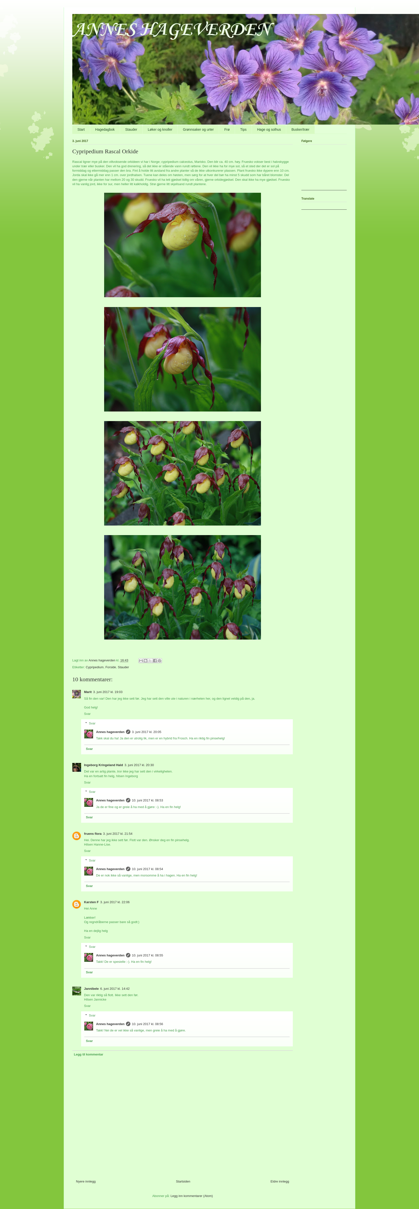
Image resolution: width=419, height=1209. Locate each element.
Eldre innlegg (280, 1181)
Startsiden (183, 1181)
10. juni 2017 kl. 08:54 (147, 869)
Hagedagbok (105, 129)
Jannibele (91, 988)
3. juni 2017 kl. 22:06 (115, 902)
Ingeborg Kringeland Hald (103, 765)
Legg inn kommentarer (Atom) (192, 1196)
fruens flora (93, 834)
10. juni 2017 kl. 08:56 (147, 1024)
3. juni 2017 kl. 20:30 (139, 765)
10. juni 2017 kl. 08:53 (147, 800)
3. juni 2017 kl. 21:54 (118, 834)
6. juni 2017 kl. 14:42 (115, 988)
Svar (87, 714)
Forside (110, 667)
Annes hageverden (110, 732)
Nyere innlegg (86, 1181)
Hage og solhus (269, 129)
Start (81, 129)
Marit (88, 692)
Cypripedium (95, 667)
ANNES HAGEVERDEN (171, 30)
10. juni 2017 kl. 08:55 (147, 955)
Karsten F (91, 902)
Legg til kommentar (88, 1054)
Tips (243, 129)
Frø (227, 129)
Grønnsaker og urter (198, 129)
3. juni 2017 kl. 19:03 (108, 692)
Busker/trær (300, 129)
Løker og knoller (160, 129)
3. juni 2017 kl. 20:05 (146, 732)
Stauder (131, 129)
